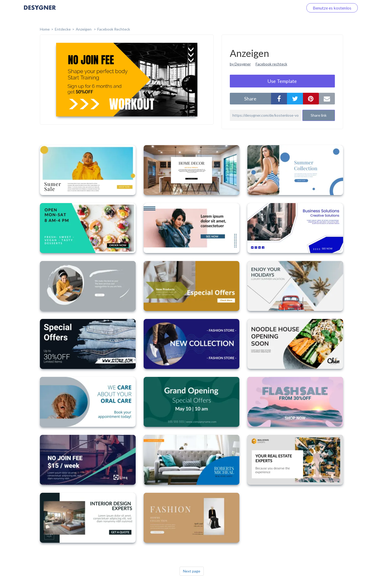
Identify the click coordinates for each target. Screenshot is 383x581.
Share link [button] (319, 115)
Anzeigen (84, 29)
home (45, 29)
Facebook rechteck (271, 64)
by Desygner (240, 64)
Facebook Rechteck (113, 29)
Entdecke (63, 29)
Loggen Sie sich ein (280, 8)
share (250, 99)
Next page (191, 571)
